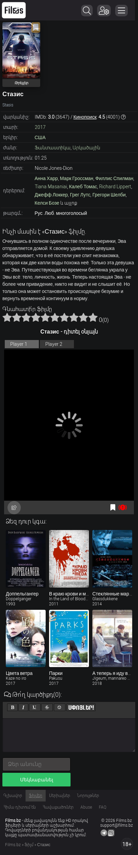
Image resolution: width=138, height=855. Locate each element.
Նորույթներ (88, 795)
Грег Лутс (80, 194)
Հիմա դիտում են (19, 807)
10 (93, 317)
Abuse (86, 807)
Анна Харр (46, 178)
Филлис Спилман (114, 178)
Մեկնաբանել (36, 779)
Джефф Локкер (51, 194)
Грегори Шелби (109, 194)
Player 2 (53, 344)
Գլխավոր (12, 795)
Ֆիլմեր (35, 795)
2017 (40, 127)
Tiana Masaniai (51, 186)
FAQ (102, 807)
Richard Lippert (115, 186)
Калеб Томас (83, 186)
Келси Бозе (47, 203)
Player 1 (18, 344)
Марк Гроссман (76, 178)
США (40, 137)
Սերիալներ (59, 795)
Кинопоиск (85, 117)
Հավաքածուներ (58, 807)
